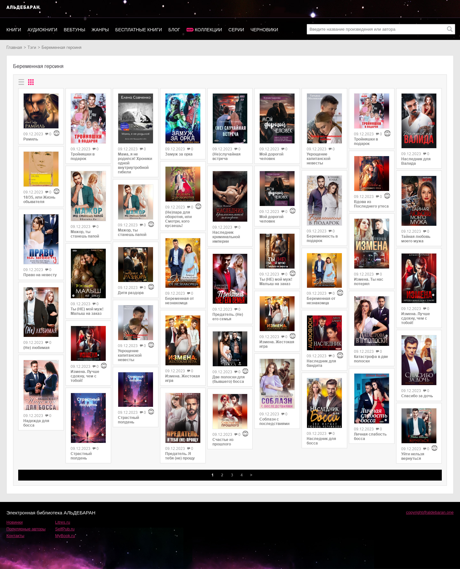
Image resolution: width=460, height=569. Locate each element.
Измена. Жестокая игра (182, 378)
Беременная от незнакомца (179, 300)
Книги (13, 29)
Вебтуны (74, 29)
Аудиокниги (42, 29)
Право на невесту (40, 275)
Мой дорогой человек (271, 156)
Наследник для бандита (321, 363)
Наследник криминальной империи (226, 237)
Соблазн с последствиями (274, 421)
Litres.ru (62, 522)
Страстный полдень (81, 455)
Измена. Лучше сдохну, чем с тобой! (85, 376)
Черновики (264, 29)
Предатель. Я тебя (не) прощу (180, 455)
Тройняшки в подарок (83, 156)
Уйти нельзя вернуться (412, 456)
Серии (236, 29)
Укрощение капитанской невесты (130, 355)
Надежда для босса (36, 423)
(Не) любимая (36, 347)
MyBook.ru (65, 535)
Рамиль (30, 139)
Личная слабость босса (370, 436)
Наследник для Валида (416, 161)
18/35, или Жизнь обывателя (39, 199)
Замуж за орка (179, 154)
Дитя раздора (131, 293)
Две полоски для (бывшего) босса (228, 379)
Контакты (15, 535)
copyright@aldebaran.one (430, 512)
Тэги (31, 47)
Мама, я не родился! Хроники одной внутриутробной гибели (135, 163)
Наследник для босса (321, 440)
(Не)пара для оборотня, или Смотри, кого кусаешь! (178, 219)
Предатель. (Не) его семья (227, 316)
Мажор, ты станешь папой (85, 234)
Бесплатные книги (138, 29)
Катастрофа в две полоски (371, 358)
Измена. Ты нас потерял (368, 281)
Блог (174, 29)
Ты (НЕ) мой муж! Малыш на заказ (87, 311)
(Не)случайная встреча (226, 156)
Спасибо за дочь (417, 396)
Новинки (14, 522)
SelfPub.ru (65, 529)
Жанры (100, 29)
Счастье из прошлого (223, 441)
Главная (14, 47)
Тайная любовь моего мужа (415, 238)
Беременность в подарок (322, 238)
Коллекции (208, 29)
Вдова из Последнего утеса (371, 204)
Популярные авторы (26, 529)
